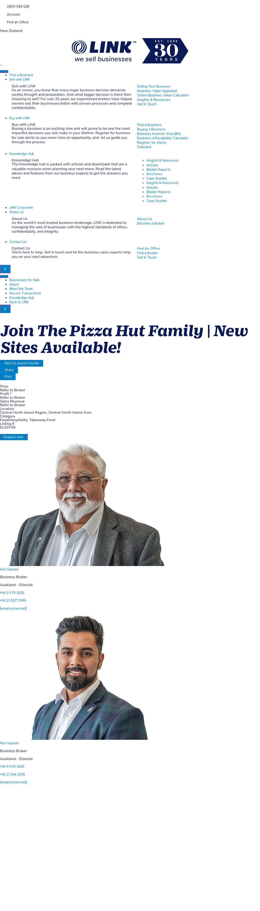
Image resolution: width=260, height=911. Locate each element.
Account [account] (13, 14)
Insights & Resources (162, 160)
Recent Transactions (25, 293)
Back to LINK (19, 302)
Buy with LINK (19, 118)
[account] (1, 14)
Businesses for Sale (24, 280)
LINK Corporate (21, 207)
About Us (16, 212)
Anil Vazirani (9, 569)
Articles (152, 165)
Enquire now (13, 437)
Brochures (154, 174)
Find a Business (21, 75)
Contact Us (18, 242)
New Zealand (11, 30)
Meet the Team (21, 289)
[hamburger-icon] (4, 71)
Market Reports (158, 169)
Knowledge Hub (21, 154)
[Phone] (1, 6)
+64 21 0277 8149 (13, 600)
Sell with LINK (19, 79)
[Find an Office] (1, 22)
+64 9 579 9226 (12, 593)
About (14, 284)
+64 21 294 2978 (12, 774)
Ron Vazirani (9, 743)
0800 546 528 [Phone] (18, 6)
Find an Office (18, 22)
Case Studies (156, 178)
